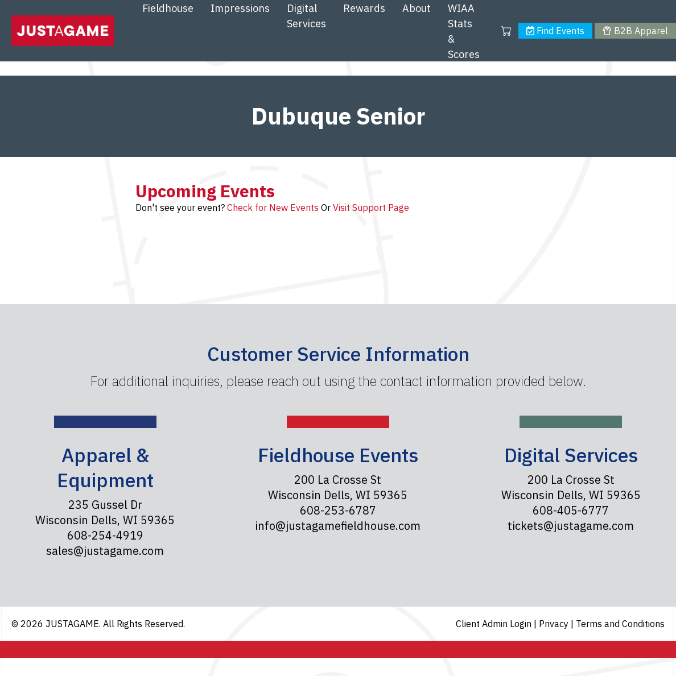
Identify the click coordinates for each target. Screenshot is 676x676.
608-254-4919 (105, 535)
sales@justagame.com (105, 550)
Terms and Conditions (620, 623)
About (416, 8)
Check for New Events (273, 207)
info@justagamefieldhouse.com (338, 525)
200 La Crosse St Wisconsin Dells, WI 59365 (337, 487)
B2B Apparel (635, 30)
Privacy (555, 623)
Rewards (364, 8)
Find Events (555, 30)
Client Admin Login (495, 623)
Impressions (240, 8)
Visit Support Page (371, 207)
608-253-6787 (338, 510)
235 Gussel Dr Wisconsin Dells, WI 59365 (105, 512)
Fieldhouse (167, 8)
